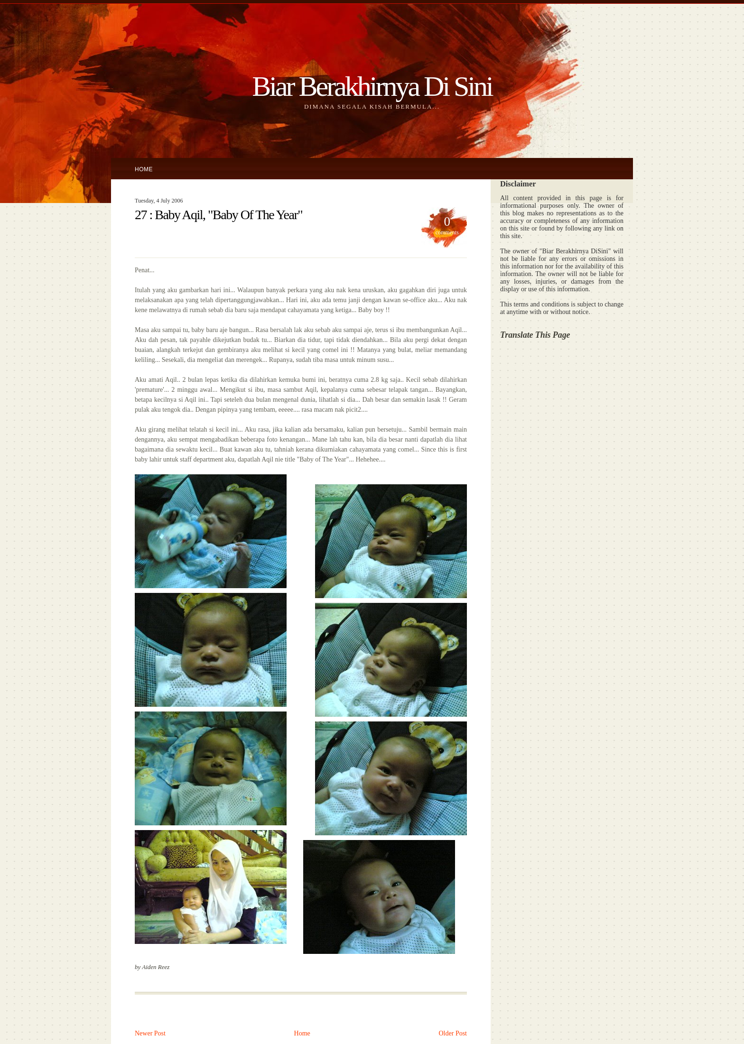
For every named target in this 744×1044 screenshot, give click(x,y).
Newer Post (150, 1033)
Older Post (453, 1033)
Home (144, 169)
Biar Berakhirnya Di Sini (372, 86)
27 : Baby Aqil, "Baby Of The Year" (218, 214)
